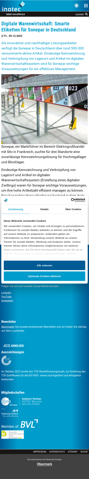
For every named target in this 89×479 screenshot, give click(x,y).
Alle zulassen (44, 265)
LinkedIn (6, 292)
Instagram (7, 300)
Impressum (39, 451)
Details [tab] (44, 209)
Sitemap (72, 451)
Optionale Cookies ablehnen (44, 276)
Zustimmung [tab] (15, 209)
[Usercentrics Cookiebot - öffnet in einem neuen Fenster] (71, 200)
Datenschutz (57, 451)
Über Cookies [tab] (73, 209)
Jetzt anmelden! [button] (13, 345)
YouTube (6, 296)
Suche (84, 451)
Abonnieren (7, 326)
